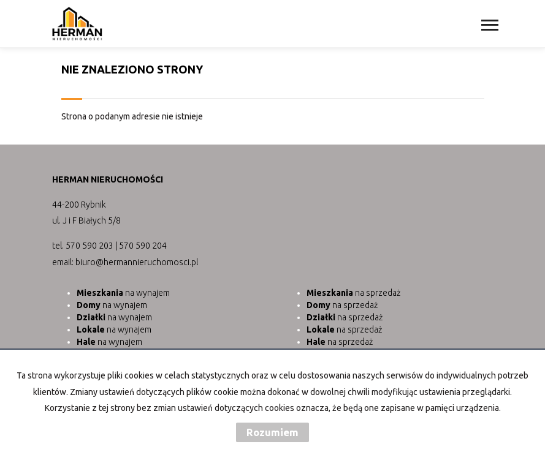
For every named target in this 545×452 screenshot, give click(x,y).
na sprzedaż (353, 293)
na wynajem (123, 293)
